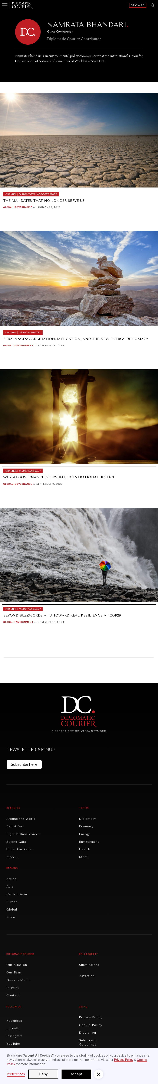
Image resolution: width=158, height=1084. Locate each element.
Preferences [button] (16, 1074)
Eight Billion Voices (23, 834)
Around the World (20, 819)
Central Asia (16, 894)
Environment (23, 345)
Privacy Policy (90, 1017)
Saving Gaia (16, 842)
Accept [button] (76, 1074)
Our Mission (16, 965)
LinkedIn (13, 1028)
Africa (11, 879)
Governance (23, 207)
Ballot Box (15, 826)
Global (8, 207)
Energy (84, 834)
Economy (86, 826)
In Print (12, 988)
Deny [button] (43, 1074)
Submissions (89, 965)
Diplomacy (87, 819)
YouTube (13, 1044)
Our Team (14, 972)
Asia (10, 886)
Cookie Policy (90, 1025)
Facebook (14, 1021)
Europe (12, 902)
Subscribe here (24, 764)
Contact (13, 995)
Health (84, 849)
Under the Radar (19, 849)
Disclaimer (87, 1032)
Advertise (87, 976)
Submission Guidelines (88, 1042)
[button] (98, 1074)
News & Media (18, 980)
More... (12, 857)
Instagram (14, 1036)
